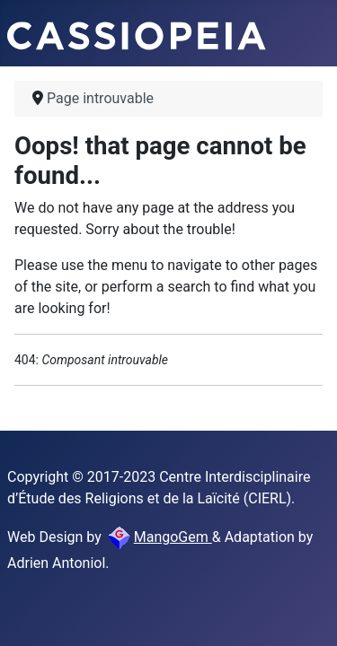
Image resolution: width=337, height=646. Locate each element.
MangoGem (158, 537)
